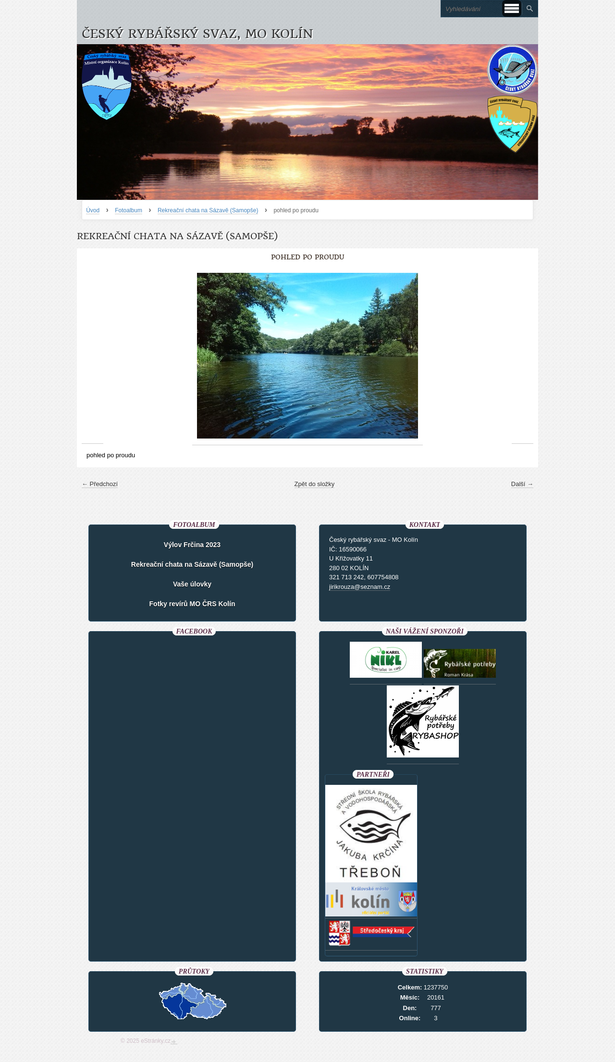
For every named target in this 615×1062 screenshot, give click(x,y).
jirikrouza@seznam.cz (359, 586)
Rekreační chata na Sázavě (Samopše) (208, 210)
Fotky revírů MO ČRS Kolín (192, 604)
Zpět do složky (315, 484)
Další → (522, 484)
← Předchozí (100, 484)
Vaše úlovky (192, 584)
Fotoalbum (128, 210)
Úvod (92, 210)
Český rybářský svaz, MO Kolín (197, 33)
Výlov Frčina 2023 (192, 545)
